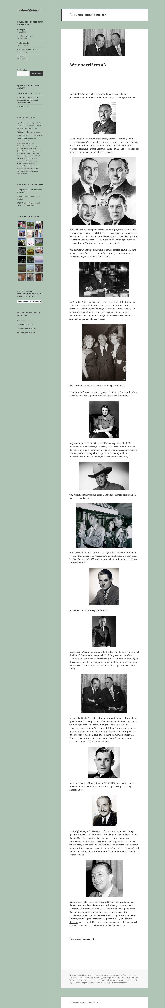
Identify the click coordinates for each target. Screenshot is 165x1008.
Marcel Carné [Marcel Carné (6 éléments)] (36, 156)
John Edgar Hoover (110, 977)
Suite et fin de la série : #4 (81, 938)
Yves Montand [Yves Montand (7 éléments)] (22, 173)
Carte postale (22, 29)
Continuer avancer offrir (27, 49)
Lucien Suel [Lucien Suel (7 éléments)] (35, 153)
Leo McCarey (123, 977)
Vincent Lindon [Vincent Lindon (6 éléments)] (33, 171)
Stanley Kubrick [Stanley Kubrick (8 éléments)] (32, 168)
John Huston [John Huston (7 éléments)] (39, 151)
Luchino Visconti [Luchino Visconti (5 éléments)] (27, 153)
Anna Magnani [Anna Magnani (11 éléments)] (23, 125)
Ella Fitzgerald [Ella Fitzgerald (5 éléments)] (32, 138)
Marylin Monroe (94, 980)
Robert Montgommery (122, 980)
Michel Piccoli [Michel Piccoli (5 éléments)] (21, 161)
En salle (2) (21, 56)
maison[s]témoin (29, 10)
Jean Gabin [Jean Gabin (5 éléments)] (33, 148)
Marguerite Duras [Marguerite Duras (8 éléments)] (23, 158)
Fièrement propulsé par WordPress (83, 1002)
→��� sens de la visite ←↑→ (29, 93)
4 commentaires (120, 982)
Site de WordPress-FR (26, 333)
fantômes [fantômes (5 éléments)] (28, 141)
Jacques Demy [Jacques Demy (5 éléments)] (33, 146)
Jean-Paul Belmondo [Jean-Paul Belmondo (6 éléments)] (23, 148)
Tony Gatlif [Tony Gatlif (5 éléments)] (20, 171)
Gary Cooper (83, 977)
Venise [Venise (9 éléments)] (26, 171)
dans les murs (101, 975)
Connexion (21, 320)
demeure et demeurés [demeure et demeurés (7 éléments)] (36, 135)
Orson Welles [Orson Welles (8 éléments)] (22, 163)
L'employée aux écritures (27, 190)
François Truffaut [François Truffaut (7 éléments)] (23, 146)
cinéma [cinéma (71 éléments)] (22, 131)
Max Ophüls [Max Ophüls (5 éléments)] (34, 158)
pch (91, 975)
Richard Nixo (107, 980)
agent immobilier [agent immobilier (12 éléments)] (24, 123)
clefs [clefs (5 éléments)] (29, 132)
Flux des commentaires (26, 328)
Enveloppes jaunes (24, 36)
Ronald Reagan (81, 982)
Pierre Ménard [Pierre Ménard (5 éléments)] (31, 163)
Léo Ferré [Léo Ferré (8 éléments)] (20, 156)
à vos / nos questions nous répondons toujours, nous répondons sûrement (27, 100)
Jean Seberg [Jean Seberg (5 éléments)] (31, 151)
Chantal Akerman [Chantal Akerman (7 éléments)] (35, 126)
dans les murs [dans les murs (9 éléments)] (36, 132)
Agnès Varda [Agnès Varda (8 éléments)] (36, 123)
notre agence (22, 106)
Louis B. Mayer (81, 980)
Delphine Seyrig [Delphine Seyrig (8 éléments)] (23, 135)
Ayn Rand (73, 977)
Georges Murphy (95, 977)
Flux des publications (25, 324)
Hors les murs (113, 975)
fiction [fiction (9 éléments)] (32, 143)
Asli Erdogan (114, 915)
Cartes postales (23, 43)
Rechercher (22, 70)
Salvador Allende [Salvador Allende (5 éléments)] (35, 166)
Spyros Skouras (94, 982)
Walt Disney (105, 982)
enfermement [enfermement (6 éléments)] (21, 141)
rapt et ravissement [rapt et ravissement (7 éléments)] (23, 166)
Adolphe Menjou (129, 975)
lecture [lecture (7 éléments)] (19, 153)
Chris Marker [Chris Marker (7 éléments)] (21, 128)
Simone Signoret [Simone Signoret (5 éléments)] (21, 168)
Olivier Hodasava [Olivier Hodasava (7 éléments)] (31, 161)
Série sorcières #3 (87, 65)
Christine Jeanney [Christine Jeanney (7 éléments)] (32, 128)
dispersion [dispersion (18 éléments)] (22, 137)
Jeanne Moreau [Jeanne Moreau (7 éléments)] (22, 151)
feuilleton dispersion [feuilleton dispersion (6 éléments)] (23, 143)
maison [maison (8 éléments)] (28, 156)
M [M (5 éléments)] (25, 156)
